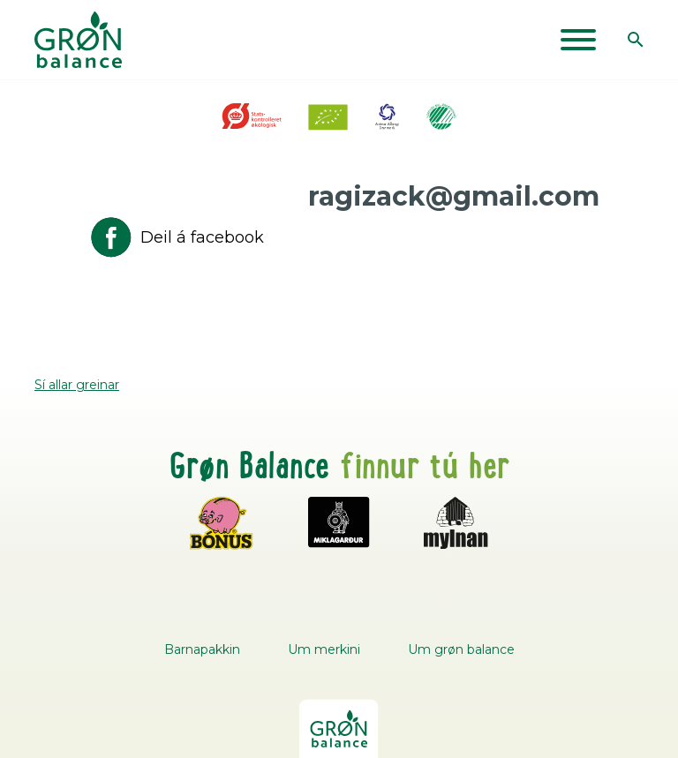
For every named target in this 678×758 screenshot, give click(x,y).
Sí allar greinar (76, 385)
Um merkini (324, 649)
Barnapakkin (202, 649)
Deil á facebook (175, 237)
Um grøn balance (461, 649)
